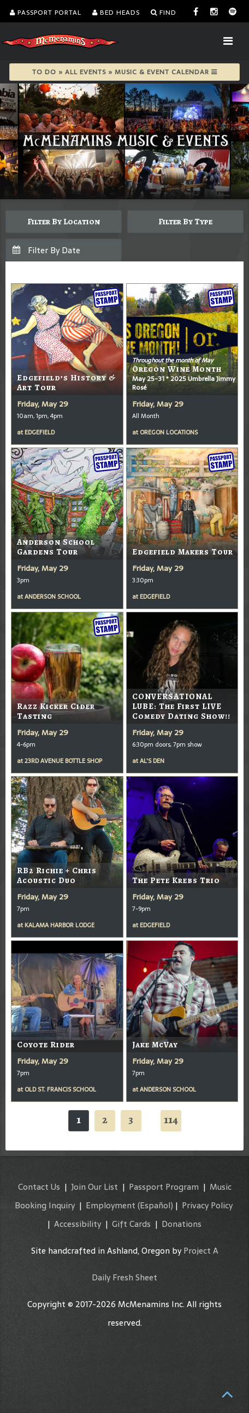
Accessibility (77, 1224)
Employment (110, 1205)
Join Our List (94, 1187)
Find (163, 12)
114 (171, 1119)
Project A (200, 1250)
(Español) (155, 1205)
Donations (181, 1224)
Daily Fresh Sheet (124, 1277)
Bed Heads (116, 12)
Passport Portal (45, 12)
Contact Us (39, 1187)
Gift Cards (131, 1224)
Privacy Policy (207, 1205)
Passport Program (164, 1187)
